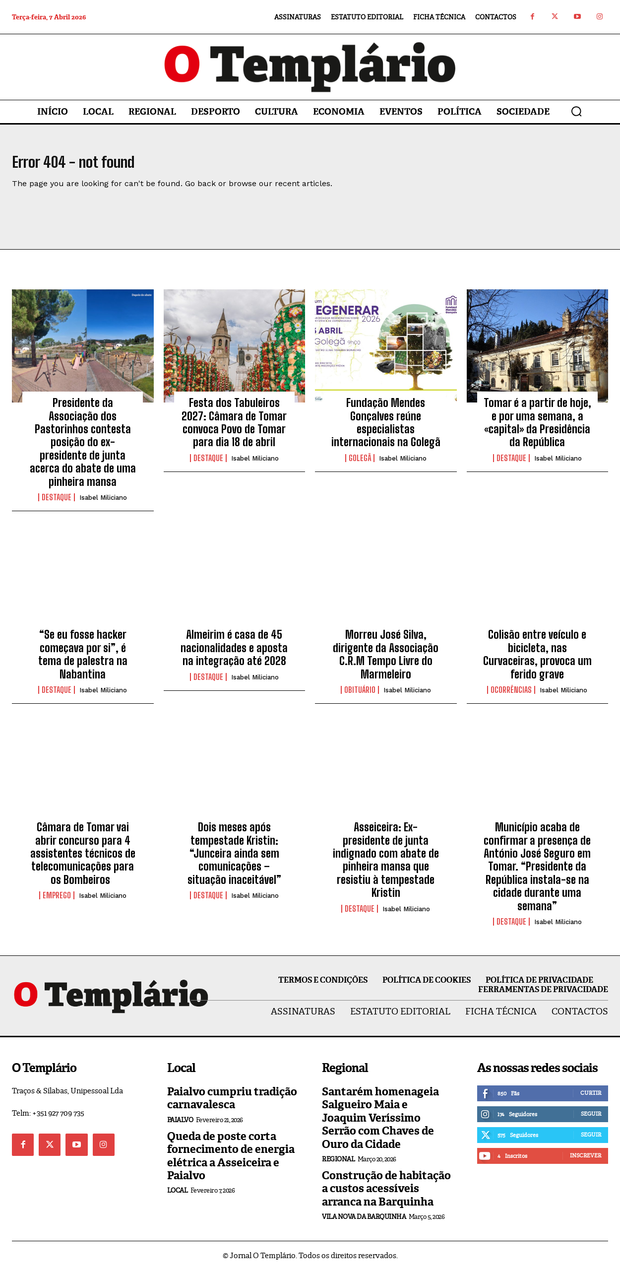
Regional (338, 1165)
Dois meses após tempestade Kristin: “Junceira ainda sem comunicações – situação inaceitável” (234, 859)
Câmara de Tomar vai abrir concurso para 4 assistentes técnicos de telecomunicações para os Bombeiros (82, 859)
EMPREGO (57, 901)
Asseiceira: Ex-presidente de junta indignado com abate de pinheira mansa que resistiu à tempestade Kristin (386, 865)
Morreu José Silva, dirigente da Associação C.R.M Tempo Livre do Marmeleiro (385, 660)
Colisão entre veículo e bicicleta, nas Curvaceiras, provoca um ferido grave (537, 660)
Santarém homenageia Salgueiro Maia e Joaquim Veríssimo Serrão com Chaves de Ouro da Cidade (380, 1123)
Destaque (56, 503)
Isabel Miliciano (103, 503)
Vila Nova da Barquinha (364, 1222)
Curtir (590, 1098)
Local (177, 1196)
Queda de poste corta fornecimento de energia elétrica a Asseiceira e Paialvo (231, 1162)
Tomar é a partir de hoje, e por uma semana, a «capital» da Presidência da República (537, 428)
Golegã (360, 464)
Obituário (359, 696)
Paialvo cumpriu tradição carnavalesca (232, 1104)
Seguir (591, 1119)
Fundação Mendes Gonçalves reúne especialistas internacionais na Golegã (385, 428)
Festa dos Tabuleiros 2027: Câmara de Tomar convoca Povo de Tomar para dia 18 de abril (234, 428)
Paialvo (180, 1126)
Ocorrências (511, 696)
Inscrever (585, 1161)
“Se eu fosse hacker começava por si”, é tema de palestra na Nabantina (82, 660)
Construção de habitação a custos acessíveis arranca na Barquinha (386, 1194)
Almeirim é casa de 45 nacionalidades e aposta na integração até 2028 (234, 653)
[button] (576, 111)
